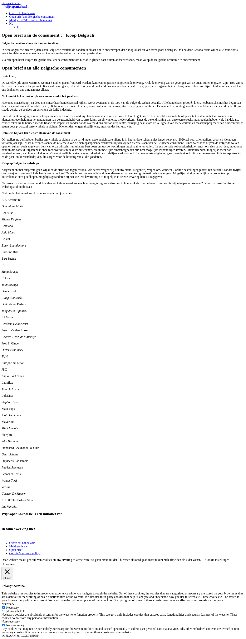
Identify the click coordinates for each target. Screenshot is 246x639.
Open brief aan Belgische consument (31, 16)
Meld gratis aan (18, 546)
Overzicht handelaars (22, 13)
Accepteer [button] (8, 564)
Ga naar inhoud (11, 3)
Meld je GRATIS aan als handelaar (30, 20)
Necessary (12, 607)
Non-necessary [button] (11, 621)
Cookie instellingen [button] (217, 559)
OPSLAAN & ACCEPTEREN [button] (20, 635)
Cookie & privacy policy (24, 553)
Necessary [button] (8, 603)
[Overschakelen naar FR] (19, 27)
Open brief (15, 549)
